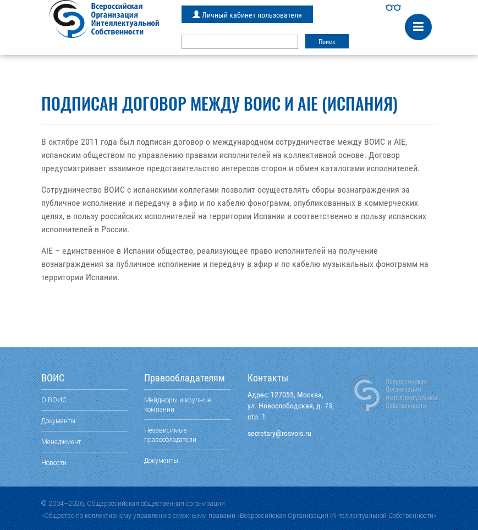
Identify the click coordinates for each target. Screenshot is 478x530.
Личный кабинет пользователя (247, 14)
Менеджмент (61, 442)
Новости (54, 462)
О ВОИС (54, 400)
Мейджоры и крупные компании (177, 404)
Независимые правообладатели (170, 435)
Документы (58, 421)
